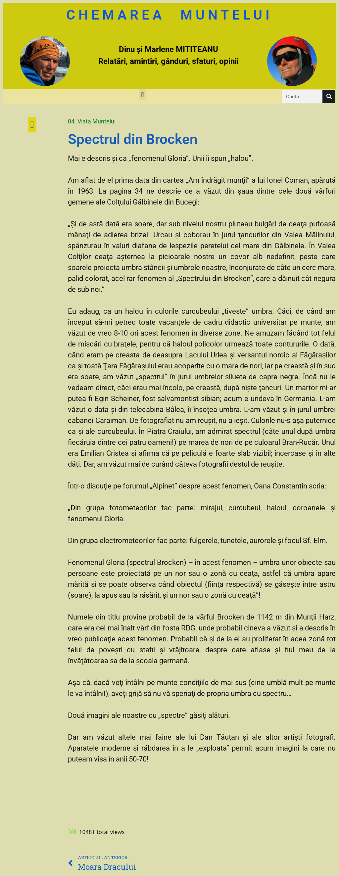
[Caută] (328, 96)
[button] (142, 94)
